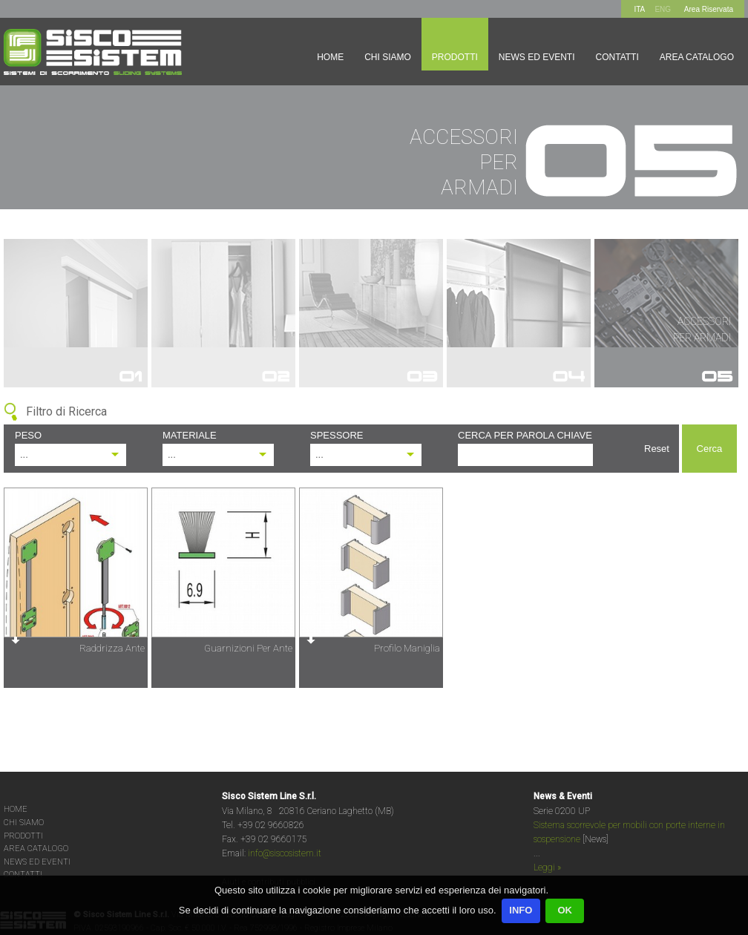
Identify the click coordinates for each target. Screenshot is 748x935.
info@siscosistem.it (284, 853)
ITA (639, 9)
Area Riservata (708, 9)
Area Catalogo (697, 57)
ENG (662, 9)
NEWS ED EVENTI (37, 862)
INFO (520, 910)
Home (330, 57)
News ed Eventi (537, 57)
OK (564, 910)
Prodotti (455, 57)
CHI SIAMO (24, 822)
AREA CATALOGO (36, 848)
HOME (15, 809)
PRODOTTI (23, 836)
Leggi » (547, 867)
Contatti (617, 57)
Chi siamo (387, 57)
